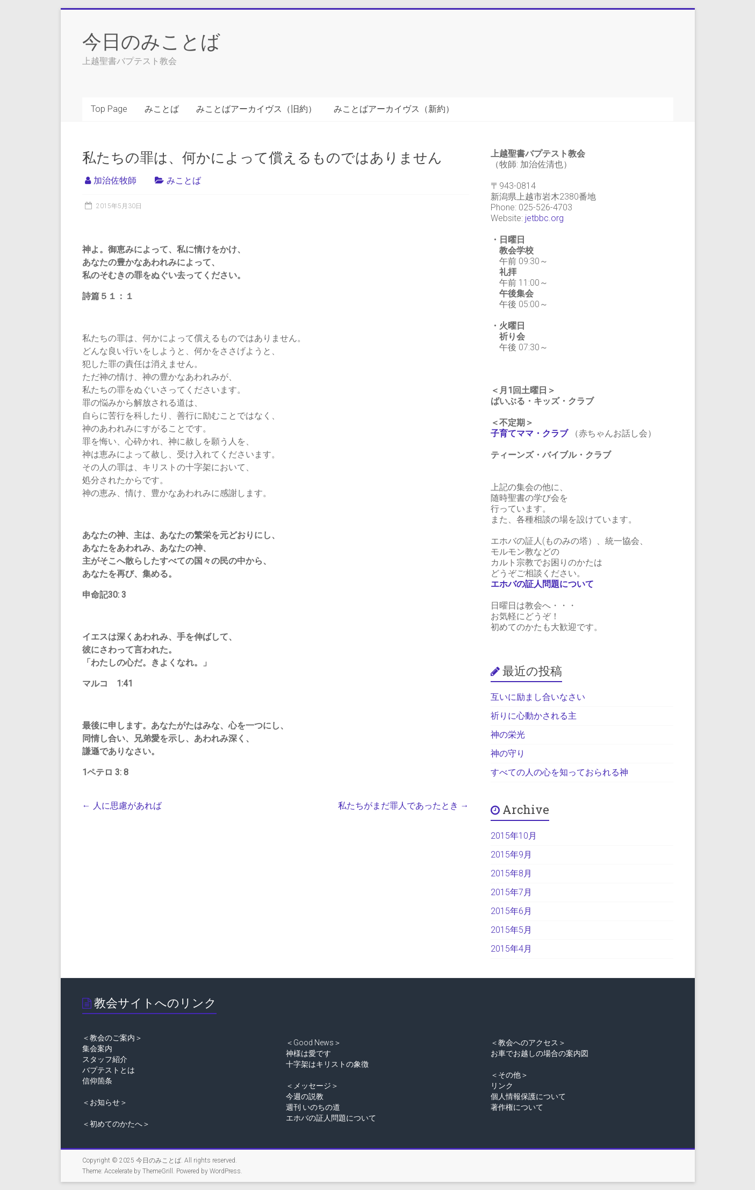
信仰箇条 (97, 1080)
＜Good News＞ (313, 1042)
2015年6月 (511, 911)
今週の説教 (304, 1096)
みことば (162, 109)
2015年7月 (511, 892)
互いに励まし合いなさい (538, 697)
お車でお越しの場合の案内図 (539, 1053)
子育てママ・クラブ (529, 433)
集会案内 (97, 1048)
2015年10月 (514, 836)
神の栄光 (508, 734)
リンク (502, 1085)
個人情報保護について (528, 1096)
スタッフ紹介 (104, 1059)
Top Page (109, 109)
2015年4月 (511, 949)
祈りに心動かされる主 (534, 716)
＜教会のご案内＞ (112, 1037)
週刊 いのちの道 (313, 1107)
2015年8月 (511, 873)
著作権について (517, 1107)
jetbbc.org (544, 218)
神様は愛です (308, 1053)
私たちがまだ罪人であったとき (403, 806)
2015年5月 (511, 930)
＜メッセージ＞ (312, 1085)
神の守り (508, 753)
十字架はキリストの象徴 (327, 1064)
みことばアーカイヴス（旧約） (256, 109)
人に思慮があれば (122, 806)
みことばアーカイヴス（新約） (394, 109)
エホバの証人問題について (542, 584)
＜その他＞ (509, 1075)
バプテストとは (108, 1070)
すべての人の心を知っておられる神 (559, 772)
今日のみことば (151, 41)
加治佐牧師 (115, 180)
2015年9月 (511, 854)
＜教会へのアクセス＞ (528, 1042)
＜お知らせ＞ (104, 1102)
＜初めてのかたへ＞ (116, 1124)
